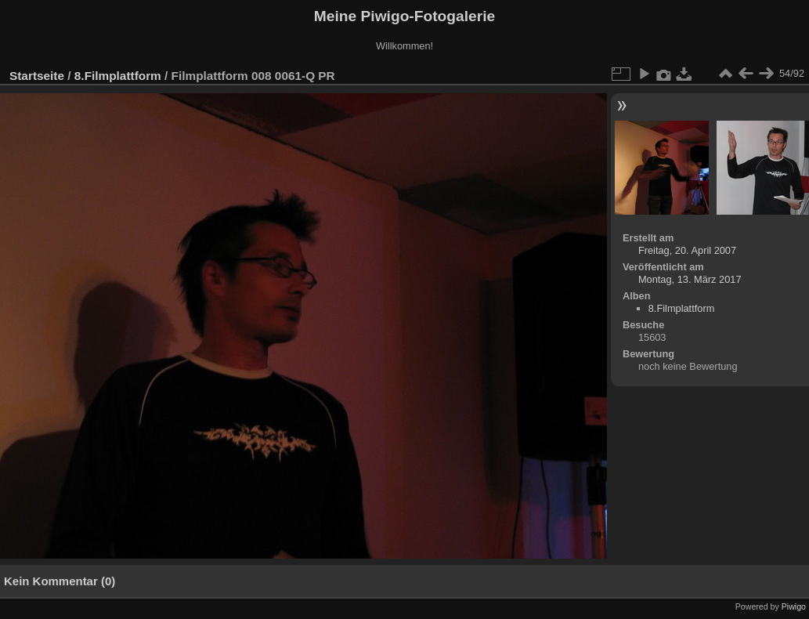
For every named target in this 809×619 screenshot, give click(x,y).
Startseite (36, 75)
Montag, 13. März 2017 (690, 279)
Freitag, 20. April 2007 (687, 250)
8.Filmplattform (117, 75)
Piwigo (794, 606)
